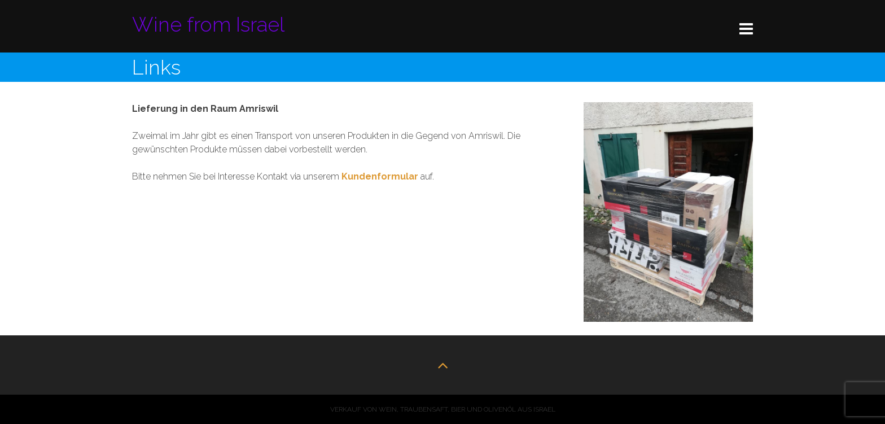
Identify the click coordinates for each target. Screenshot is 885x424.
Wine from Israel (208, 24)
